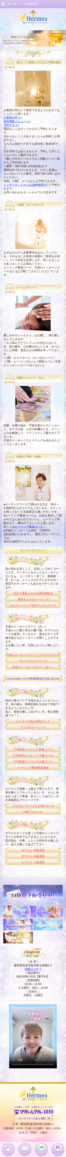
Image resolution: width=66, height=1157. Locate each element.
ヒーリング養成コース (29, 526)
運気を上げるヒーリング (33, 599)
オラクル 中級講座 (33, 856)
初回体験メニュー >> (17, 121)
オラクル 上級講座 (33, 862)
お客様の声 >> (13, 117)
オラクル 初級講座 (33, 850)
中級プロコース (33, 811)
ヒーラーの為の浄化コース (33, 721)
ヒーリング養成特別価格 (33, 767)
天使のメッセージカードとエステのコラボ (33, 654)
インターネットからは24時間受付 (25, 184)
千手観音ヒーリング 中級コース (33, 755)
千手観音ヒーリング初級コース (33, 749)
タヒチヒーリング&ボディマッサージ (33, 605)
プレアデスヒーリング (33, 660)
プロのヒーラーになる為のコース (33, 805)
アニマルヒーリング (33, 727)
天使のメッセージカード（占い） (33, 666)
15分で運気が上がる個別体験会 (33, 593)
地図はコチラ (33, 969)
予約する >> (11, 125)
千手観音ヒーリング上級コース (33, 761)
